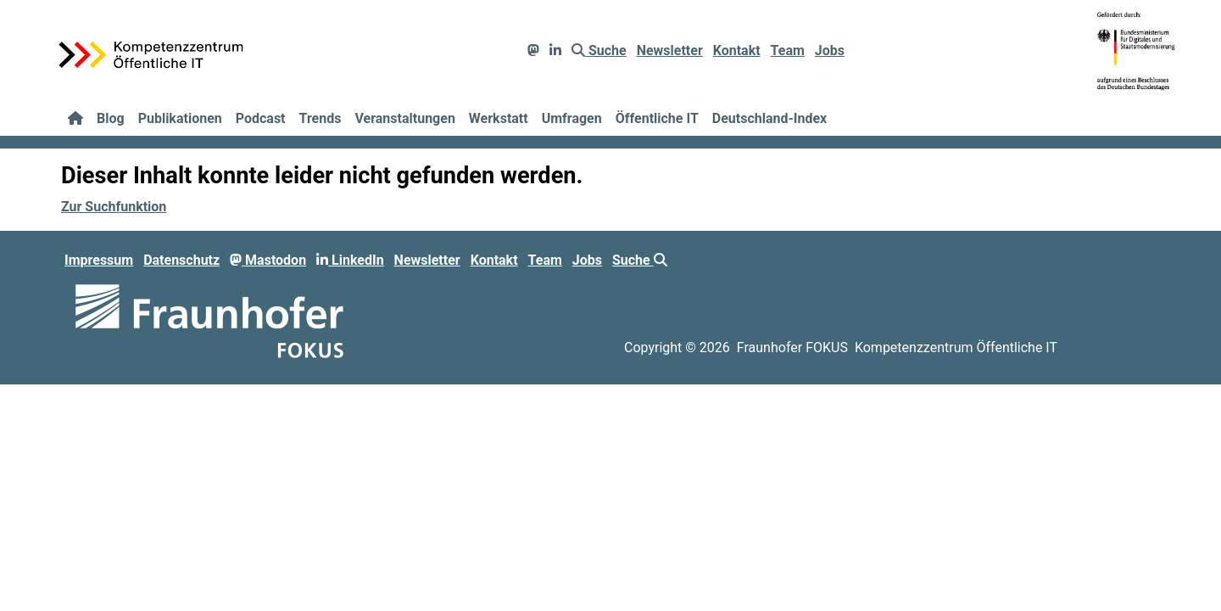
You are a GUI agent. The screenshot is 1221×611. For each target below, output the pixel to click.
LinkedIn (350, 260)
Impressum (98, 260)
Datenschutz (181, 260)
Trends (320, 118)
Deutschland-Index (769, 118)
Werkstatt (498, 118)
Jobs (830, 50)
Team (788, 50)
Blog (111, 118)
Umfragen (572, 118)
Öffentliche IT (657, 118)
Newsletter (670, 50)
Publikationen (180, 118)
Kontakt (737, 50)
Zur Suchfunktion (113, 207)
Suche (599, 50)
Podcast (261, 118)
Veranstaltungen (404, 118)
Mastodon (268, 260)
